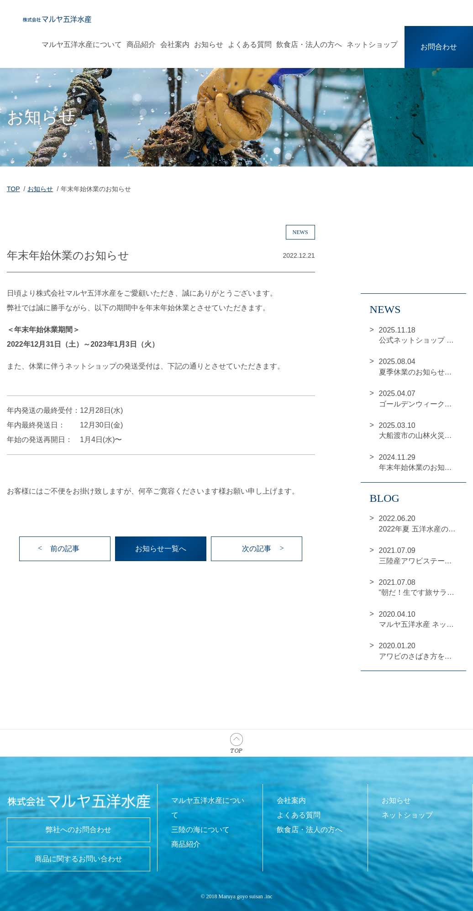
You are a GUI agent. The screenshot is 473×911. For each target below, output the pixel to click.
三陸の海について (200, 829)
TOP (13, 189)
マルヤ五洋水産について (82, 44)
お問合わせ (438, 47)
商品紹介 (141, 44)
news (300, 232)
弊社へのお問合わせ (78, 829)
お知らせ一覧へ (160, 548)
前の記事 (64, 548)
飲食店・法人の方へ (309, 44)
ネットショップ (372, 44)
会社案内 (174, 44)
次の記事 (256, 548)
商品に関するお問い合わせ (78, 859)
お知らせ (208, 44)
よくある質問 (250, 44)
